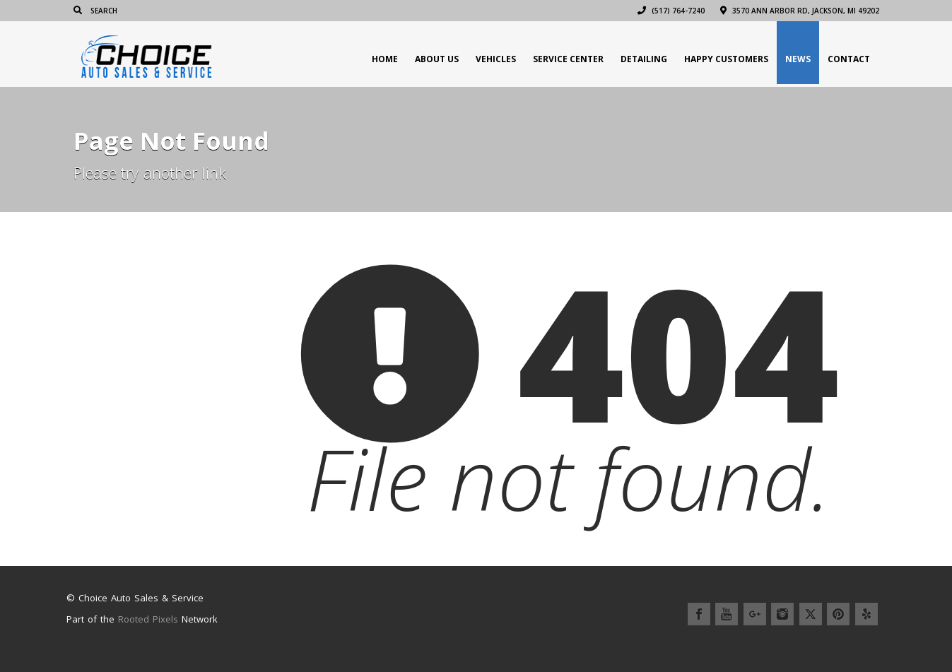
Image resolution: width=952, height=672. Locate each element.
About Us (437, 59)
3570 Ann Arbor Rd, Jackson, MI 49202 (799, 11)
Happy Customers (726, 59)
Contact (849, 59)
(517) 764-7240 (671, 11)
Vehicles (496, 59)
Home (385, 59)
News (798, 59)
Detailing (644, 59)
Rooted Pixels (148, 619)
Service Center (568, 59)
